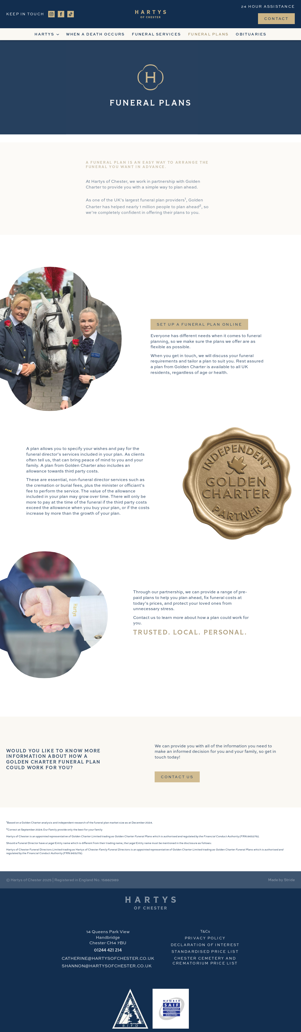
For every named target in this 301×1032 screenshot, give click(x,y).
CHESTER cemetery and (205, 960)
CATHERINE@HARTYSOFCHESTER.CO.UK (108, 960)
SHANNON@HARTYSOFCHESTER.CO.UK (107, 968)
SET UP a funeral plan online (199, 328)
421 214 (108, 953)
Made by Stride (281, 880)
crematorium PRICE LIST (205, 965)
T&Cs (205, 933)
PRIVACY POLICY (205, 939)
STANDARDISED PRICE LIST (205, 953)
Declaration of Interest (205, 946)
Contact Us (177, 778)
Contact (276, 18)
